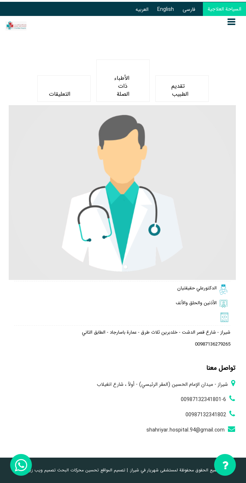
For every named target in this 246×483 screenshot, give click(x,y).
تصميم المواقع (112, 470)
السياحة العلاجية (224, 9)
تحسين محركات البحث (77, 470)
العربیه (142, 9)
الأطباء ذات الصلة (121, 82)
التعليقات (59, 90)
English (165, 9)
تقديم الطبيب (179, 90)
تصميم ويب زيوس (39, 470)
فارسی (189, 9)
